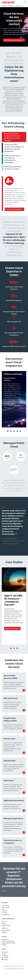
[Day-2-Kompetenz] (11, 431)
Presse (3, 927)
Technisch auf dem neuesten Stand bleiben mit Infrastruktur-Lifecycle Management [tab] (14, 148)
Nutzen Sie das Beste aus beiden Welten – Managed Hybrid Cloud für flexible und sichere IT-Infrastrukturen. (14, 766)
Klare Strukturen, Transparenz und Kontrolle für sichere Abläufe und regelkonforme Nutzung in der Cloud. (14, 847)
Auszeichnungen (6, 930)
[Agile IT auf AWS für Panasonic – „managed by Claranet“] (11, 648)
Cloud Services (5, 905)
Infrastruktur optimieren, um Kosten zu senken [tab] (13, 168)
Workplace (4, 910)
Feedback (4, 944)
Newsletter (4, 932)
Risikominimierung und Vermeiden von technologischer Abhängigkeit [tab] (12, 159)
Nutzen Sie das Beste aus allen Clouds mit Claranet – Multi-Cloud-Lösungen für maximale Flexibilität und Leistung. (14, 786)
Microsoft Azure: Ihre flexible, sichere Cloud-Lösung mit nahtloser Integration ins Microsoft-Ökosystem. (14, 704)
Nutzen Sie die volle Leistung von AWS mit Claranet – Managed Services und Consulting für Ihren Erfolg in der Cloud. (14, 682)
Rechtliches (5, 928)
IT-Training (4, 912)
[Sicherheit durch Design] (17, 431)
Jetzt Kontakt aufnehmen (14, 40)
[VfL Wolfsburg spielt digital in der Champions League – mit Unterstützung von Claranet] (17, 648)
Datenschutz (14, 966)
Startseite (4, 5)
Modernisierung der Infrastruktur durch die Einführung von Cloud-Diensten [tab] (12, 137)
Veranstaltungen (6, 925)
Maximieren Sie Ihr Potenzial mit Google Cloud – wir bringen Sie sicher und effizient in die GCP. (14, 724)
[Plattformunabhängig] (7, 431)
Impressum (7, 966)
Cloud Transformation (15, 209)
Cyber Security (5, 907)
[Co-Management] (14, 431)
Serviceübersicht (6, 914)
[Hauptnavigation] (25, 2)
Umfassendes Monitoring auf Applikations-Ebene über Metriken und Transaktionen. (14, 805)
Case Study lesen (12, 628)
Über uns (4, 921)
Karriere (4, 923)
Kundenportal (5, 939)
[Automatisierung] (20, 431)
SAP (3, 909)
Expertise (11, 5)
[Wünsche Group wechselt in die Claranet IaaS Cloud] (14, 648)
